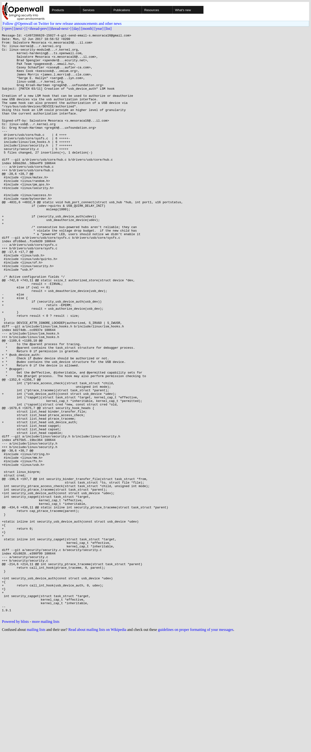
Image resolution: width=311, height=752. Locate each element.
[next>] (19, 28)
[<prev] (7, 28)
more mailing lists (45, 738)
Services (89, 10)
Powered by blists (15, 738)
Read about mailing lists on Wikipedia (97, 746)
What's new (183, 10)
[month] (87, 28)
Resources (151, 10)
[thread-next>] (61, 28)
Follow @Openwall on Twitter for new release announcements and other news (62, 24)
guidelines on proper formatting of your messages (195, 746)
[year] (99, 28)
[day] (76, 28)
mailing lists (36, 746)
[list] (108, 28)
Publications (121, 10)
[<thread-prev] (37, 28)
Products (58, 10)
